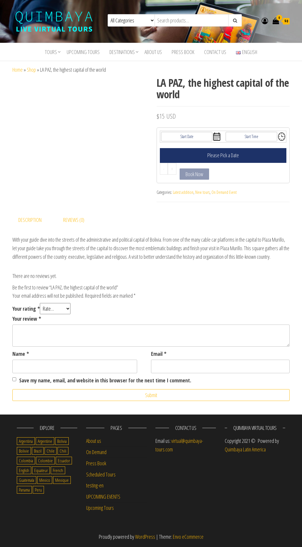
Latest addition (183, 192)
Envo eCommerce (188, 536)
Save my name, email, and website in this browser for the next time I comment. (105, 380)
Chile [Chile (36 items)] (51, 451)
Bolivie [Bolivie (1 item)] (24, 451)
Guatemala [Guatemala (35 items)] (26, 480)
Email (158, 353)
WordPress (145, 536)
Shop (31, 69)
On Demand (96, 452)
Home (17, 69)
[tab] (34, 220)
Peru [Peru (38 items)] (38, 490)
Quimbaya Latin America (245, 449)
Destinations (122, 51)
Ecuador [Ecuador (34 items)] (64, 461)
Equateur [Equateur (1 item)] (41, 470)
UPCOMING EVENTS (103, 496)
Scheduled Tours (101, 474)
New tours (202, 192)
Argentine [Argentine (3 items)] (45, 441)
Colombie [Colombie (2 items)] (45, 461)
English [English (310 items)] (24, 470)
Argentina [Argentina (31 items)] (26, 441)
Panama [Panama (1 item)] (24, 490)
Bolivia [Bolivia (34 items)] (62, 441)
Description (30, 219)
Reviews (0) (73, 219)
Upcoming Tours (83, 51)
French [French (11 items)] (58, 470)
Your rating (26, 308)
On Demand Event (224, 192)
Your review (26, 318)
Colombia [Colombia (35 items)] (26, 461)
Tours (51, 51)
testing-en (95, 485)
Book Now (194, 174)
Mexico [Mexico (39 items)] (44, 480)
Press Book (183, 51)
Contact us (215, 51)
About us (153, 51)
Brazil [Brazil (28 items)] (38, 451)
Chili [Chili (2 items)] (63, 451)
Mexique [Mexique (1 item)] (62, 480)
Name (20, 353)
